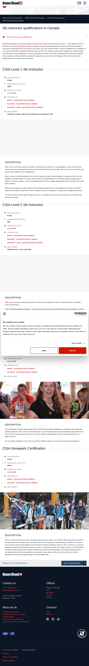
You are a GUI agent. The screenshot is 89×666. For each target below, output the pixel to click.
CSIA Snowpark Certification (13, 21)
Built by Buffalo (9, 661)
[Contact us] (79, 3)
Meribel (49, 595)
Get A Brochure (74, 563)
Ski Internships (8, 617)
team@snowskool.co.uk (11, 590)
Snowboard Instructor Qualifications (16, 622)
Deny (44, 350)
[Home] (13, 3)
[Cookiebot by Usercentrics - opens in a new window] (76, 313)
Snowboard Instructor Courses (14, 614)
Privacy (5, 653)
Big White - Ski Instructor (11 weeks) (22, 104)
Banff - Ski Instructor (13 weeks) (21, 100)
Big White (21, 46)
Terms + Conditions (10, 657)
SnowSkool (8, 650)
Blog (48, 612)
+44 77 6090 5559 (9, 588)
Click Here (11, 93)
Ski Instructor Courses (11, 612)
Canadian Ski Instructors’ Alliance (37, 44)
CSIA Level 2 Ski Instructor (35, 18)
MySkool (49, 614)
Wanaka (49, 597)
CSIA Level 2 (9, 302)
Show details (77, 343)
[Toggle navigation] (84, 3)
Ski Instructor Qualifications (13, 619)
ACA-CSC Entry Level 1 (56, 18)
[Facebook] (47, 619)
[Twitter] (53, 619)
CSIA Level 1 (9, 167)
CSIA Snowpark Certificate (24, 51)
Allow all (72, 350)
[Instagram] (58, 619)
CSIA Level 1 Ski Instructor (12, 18)
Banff (4, 46)
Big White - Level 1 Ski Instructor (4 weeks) (25, 107)
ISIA (55, 53)
